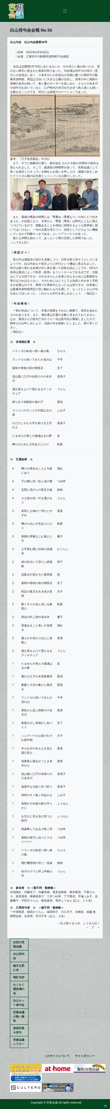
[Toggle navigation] (65, 10)
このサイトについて (57, 1056)
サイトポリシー (85, 1056)
